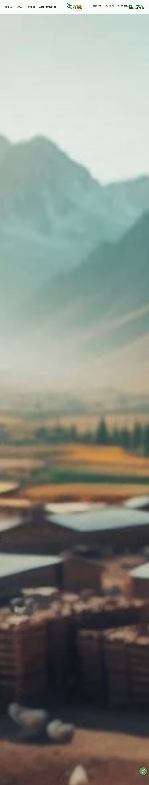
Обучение (30, 7)
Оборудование (125, 6)
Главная (9, 7)
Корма (19, 7)
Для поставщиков (47, 7)
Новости (97, 6)
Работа (139, 6)
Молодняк (109, 6)
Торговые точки (136, 8)
